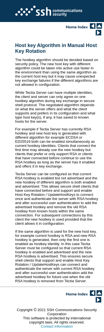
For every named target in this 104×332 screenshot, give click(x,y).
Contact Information (57, 326)
